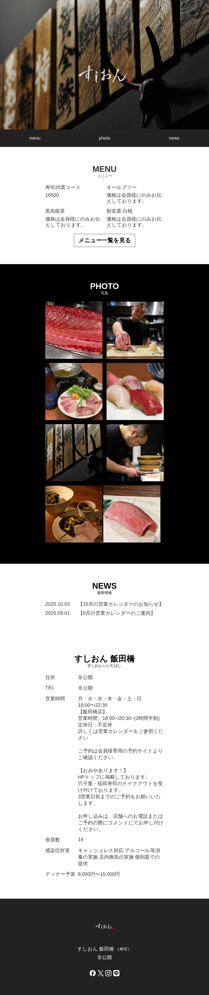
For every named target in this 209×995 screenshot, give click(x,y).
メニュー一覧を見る (104, 240)
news (174, 138)
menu (34, 138)
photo (104, 138)
